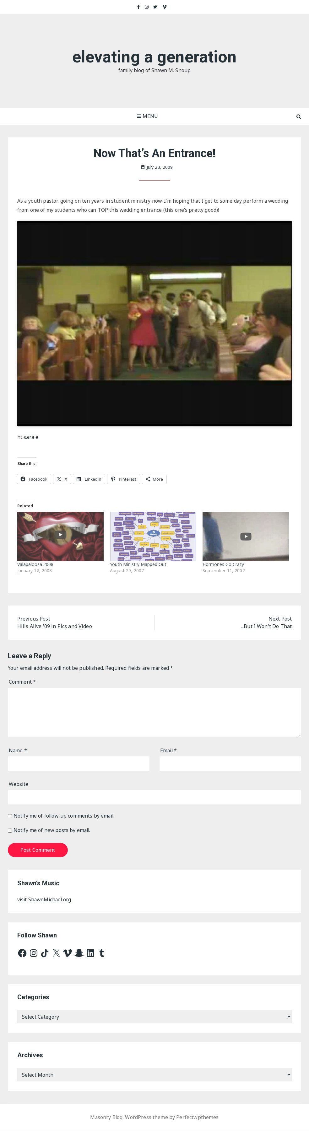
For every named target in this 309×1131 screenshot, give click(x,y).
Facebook (138, 7)
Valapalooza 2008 (35, 564)
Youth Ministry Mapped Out (138, 564)
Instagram (147, 7)
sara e (31, 437)
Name (18, 751)
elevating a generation (154, 57)
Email (169, 751)
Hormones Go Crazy (223, 564)
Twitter (155, 7)
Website (19, 784)
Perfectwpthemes (198, 1117)
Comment (22, 682)
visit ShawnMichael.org (45, 900)
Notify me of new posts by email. (53, 830)
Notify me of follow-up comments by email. (65, 816)
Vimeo (164, 7)
